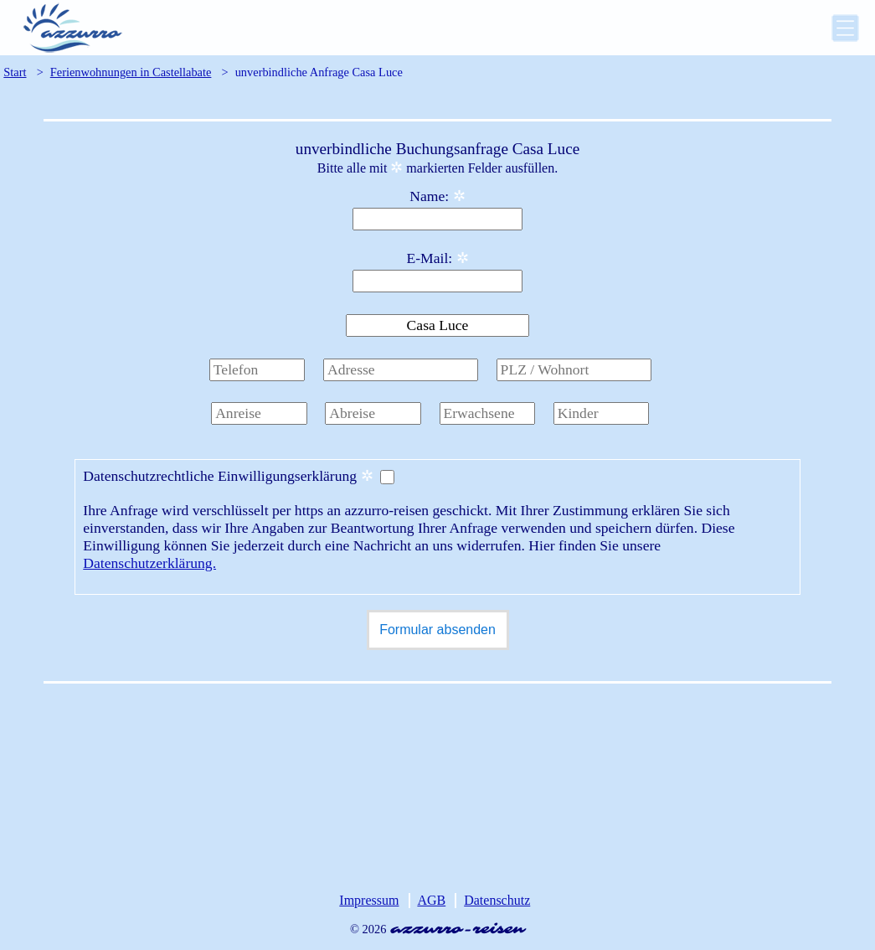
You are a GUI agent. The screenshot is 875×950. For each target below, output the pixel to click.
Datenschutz (497, 900)
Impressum (369, 900)
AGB (431, 900)
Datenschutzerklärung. (149, 563)
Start (14, 72)
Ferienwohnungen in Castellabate (131, 72)
